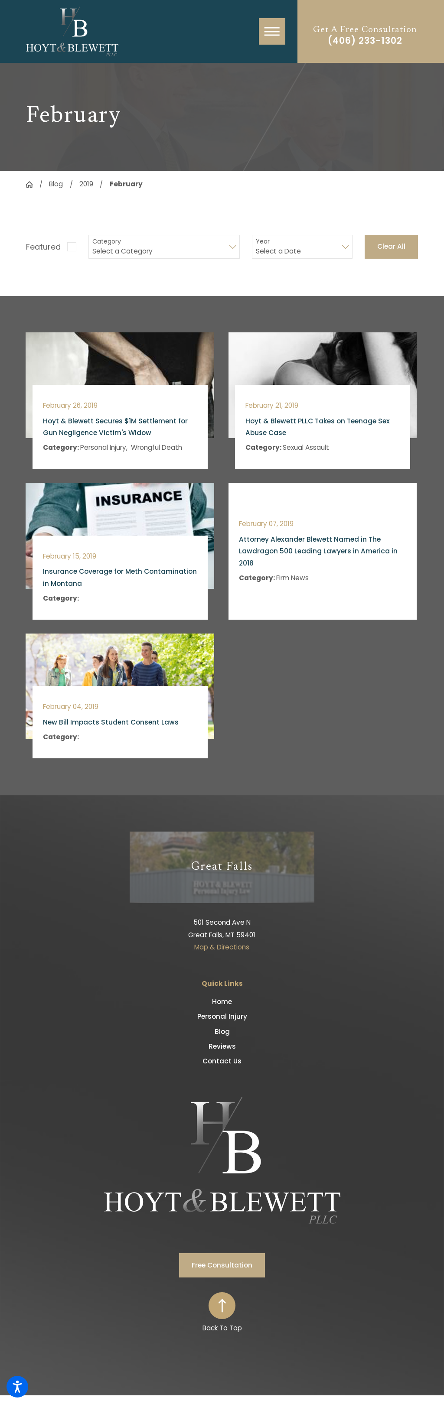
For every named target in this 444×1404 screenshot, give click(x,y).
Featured (43, 246)
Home (222, 1001)
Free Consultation (222, 1265)
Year (263, 241)
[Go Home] (32, 184)
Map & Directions (221, 947)
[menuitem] (222, 1002)
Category (106, 241)
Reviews (222, 1046)
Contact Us (222, 1061)
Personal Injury (222, 1016)
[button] (17, 1387)
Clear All (391, 246)
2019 (86, 183)
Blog (56, 183)
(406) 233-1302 (365, 41)
